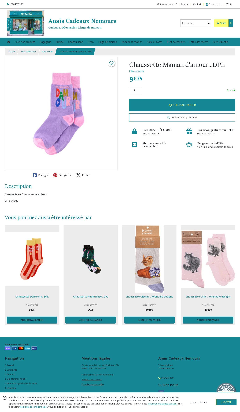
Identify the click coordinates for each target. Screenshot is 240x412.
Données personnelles (93, 384)
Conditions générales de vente (21, 383)
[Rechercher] (208, 23)
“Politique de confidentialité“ (33, 406)
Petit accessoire (28, 51)
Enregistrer (62, 175)
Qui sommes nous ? (15, 378)
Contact (197, 4)
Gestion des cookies (92, 379)
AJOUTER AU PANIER (182, 105)
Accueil (11, 51)
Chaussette (47, 51)
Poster (83, 175)
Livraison (10, 387)
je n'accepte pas (198, 402)
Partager (40, 175)
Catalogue (11, 369)
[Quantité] (135, 90)
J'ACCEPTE (226, 402)
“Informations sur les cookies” (162, 403)
